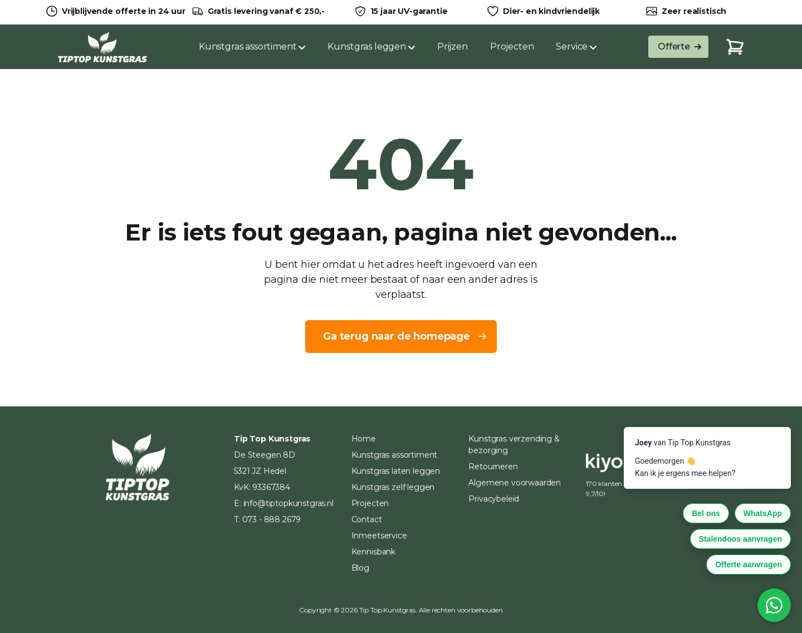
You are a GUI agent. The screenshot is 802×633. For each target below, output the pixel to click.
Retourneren (492, 467)
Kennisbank (373, 552)
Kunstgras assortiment (252, 46)
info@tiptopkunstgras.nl (288, 503)
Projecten (512, 46)
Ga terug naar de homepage (405, 336)
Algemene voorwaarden (514, 483)
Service (576, 46)
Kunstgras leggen (370, 46)
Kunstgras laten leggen (395, 471)
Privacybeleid (493, 499)
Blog (360, 568)
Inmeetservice (379, 536)
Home (363, 439)
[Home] (102, 47)
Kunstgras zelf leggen (393, 487)
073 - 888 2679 (271, 519)
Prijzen (452, 46)
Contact (366, 519)
